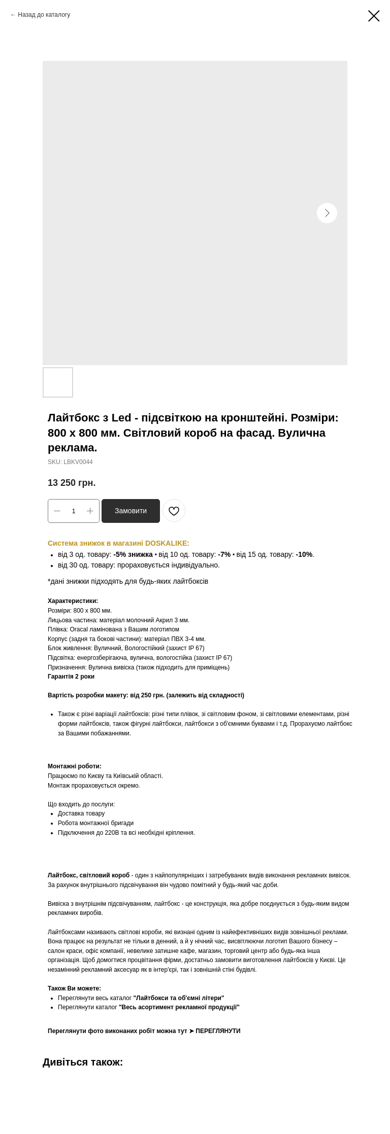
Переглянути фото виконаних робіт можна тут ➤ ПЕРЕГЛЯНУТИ (144, 1031)
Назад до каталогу (44, 14)
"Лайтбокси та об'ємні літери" (178, 998)
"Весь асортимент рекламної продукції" (179, 1007)
